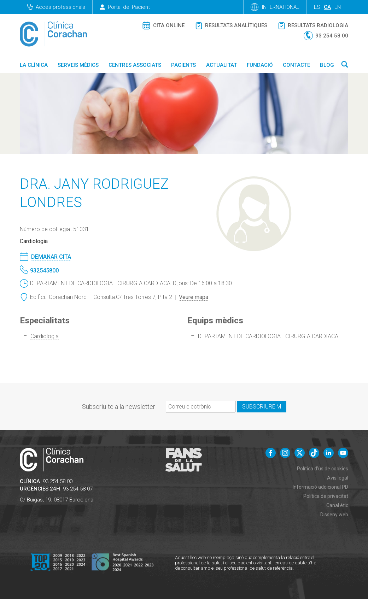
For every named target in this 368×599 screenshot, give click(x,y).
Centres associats (135, 65)
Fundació (260, 65)
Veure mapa (193, 297)
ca (327, 7)
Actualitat (221, 65)
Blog (327, 65)
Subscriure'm (261, 406)
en (337, 7)
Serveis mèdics (78, 65)
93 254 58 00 (57, 481)
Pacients (183, 65)
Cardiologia (44, 336)
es (317, 7)
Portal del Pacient (125, 7)
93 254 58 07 (78, 489)
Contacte (296, 65)
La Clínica (34, 65)
